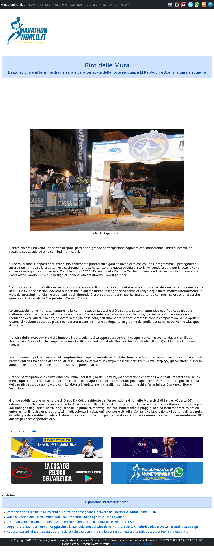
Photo (102, 4)
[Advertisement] (133, 31)
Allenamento (60, 4)
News (32, 4)
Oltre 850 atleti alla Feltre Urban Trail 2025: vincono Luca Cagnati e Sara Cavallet (65, 517)
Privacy (125, 4)
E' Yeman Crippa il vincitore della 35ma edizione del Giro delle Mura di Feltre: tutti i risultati (73, 522)
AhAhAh (147, 544)
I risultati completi (22, 431)
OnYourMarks (118, 544)
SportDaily (134, 544)
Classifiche (91, 4)
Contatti (113, 4)
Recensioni (76, 4)
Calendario (44, 4)
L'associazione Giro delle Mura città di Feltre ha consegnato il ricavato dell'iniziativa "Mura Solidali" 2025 (82, 512)
